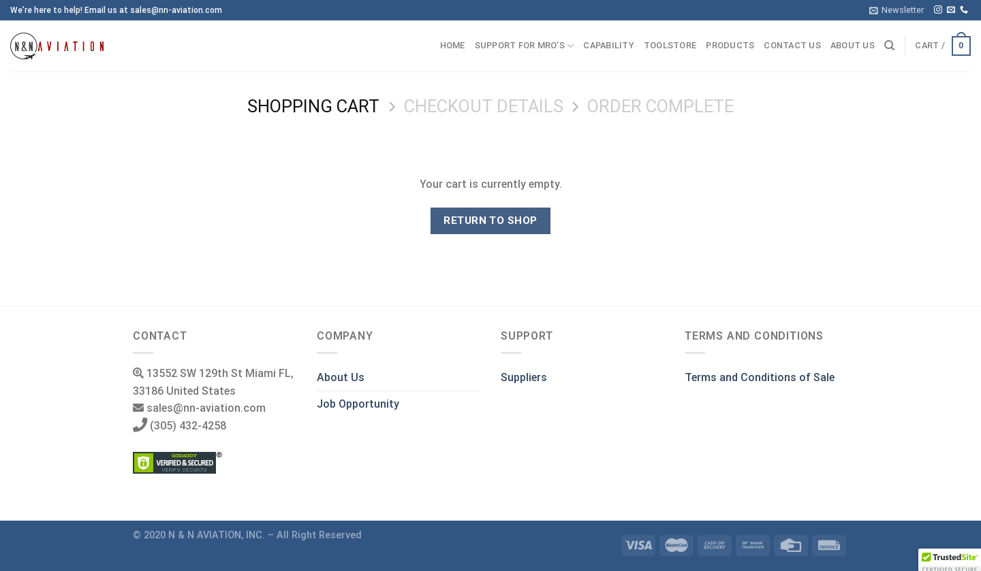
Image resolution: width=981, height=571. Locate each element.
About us (852, 45)
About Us (340, 377)
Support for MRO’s (524, 45)
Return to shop (490, 220)
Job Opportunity (358, 403)
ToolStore (670, 45)
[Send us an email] (951, 10)
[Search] (889, 46)
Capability (608, 45)
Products (730, 45)
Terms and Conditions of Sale (760, 377)
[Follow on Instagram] (938, 10)
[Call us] (964, 10)
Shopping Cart (313, 106)
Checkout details (483, 106)
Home (452, 45)
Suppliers (524, 377)
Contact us (792, 45)
